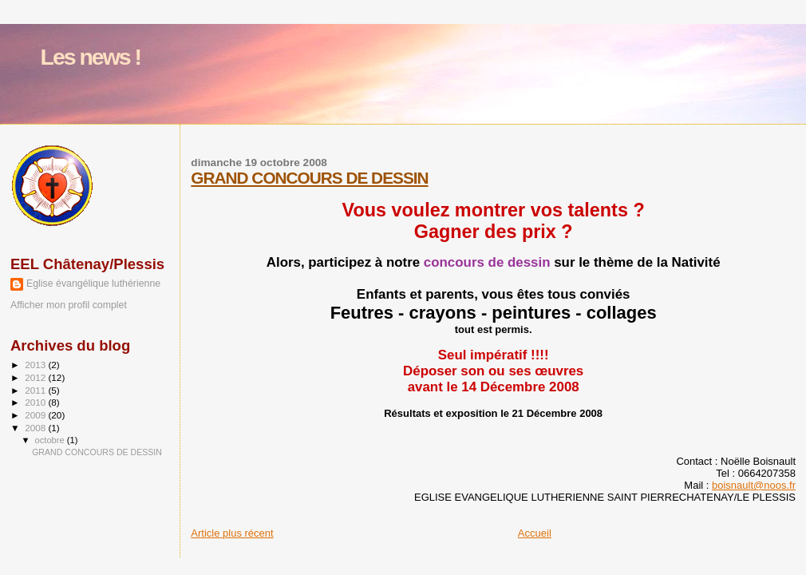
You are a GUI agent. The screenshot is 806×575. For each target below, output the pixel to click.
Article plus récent (232, 533)
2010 (36, 402)
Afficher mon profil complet (68, 305)
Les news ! (91, 56)
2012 (36, 377)
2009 (36, 415)
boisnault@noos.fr (754, 485)
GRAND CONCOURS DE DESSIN (309, 178)
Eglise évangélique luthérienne (93, 283)
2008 (36, 427)
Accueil (534, 533)
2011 (36, 390)
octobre (51, 440)
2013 (36, 364)
